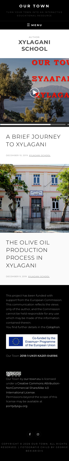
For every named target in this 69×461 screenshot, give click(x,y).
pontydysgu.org (16, 406)
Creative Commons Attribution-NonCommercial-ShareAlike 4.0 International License (33, 388)
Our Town (34, 6)
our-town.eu (32, 379)
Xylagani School (40, 155)
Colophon (53, 327)
